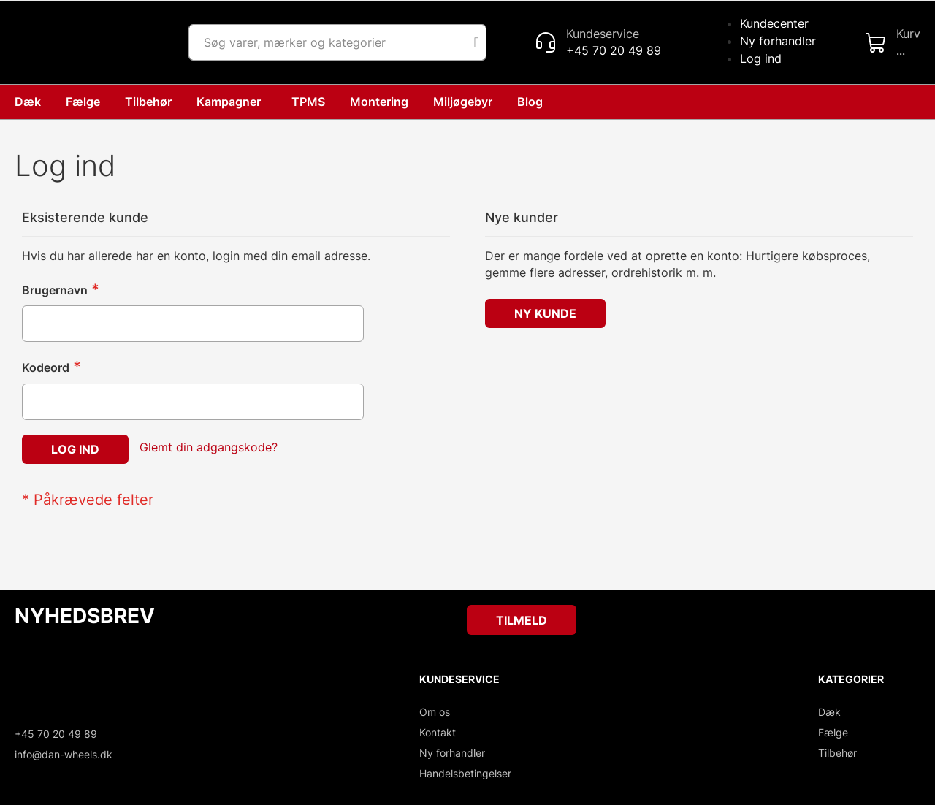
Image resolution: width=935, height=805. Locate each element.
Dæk (829, 712)
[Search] (476, 42)
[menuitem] (532, 102)
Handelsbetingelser (465, 773)
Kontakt (437, 732)
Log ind (761, 58)
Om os (434, 712)
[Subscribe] (521, 620)
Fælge (833, 732)
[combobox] (337, 42)
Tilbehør (837, 753)
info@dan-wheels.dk (63, 754)
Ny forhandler (778, 41)
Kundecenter (774, 23)
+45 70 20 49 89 (56, 734)
